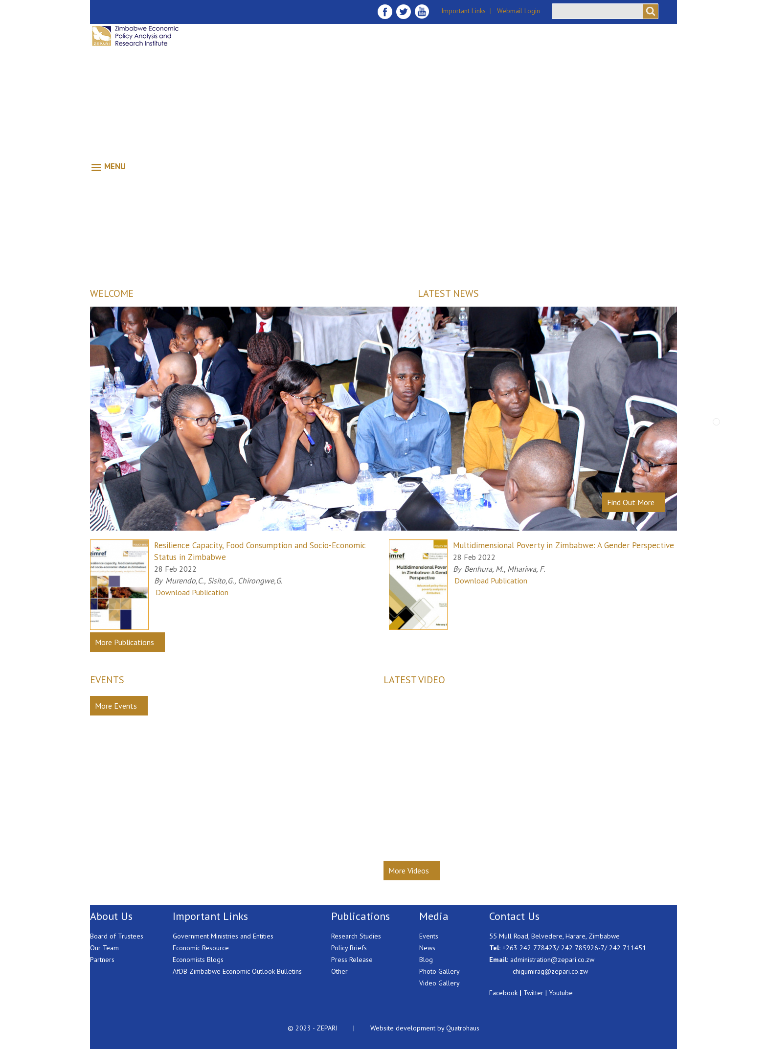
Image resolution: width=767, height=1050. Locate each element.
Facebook (503, 992)
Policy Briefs (349, 947)
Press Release (352, 959)
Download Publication (192, 592)
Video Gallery (439, 983)
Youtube (561, 992)
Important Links (463, 10)
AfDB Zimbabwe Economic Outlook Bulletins (237, 971)
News (427, 947)
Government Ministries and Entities (223, 936)
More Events (116, 706)
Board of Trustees (116, 936)
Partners (102, 959)
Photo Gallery (439, 971)
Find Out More (630, 502)
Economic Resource (201, 947)
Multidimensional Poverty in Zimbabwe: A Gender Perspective (563, 545)
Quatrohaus (462, 1028)
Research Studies (356, 936)
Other (339, 971)
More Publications (124, 642)
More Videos (408, 870)
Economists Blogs (198, 959)
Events (428, 936)
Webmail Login (518, 10)
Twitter (533, 992)
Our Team (104, 947)
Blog (426, 959)
